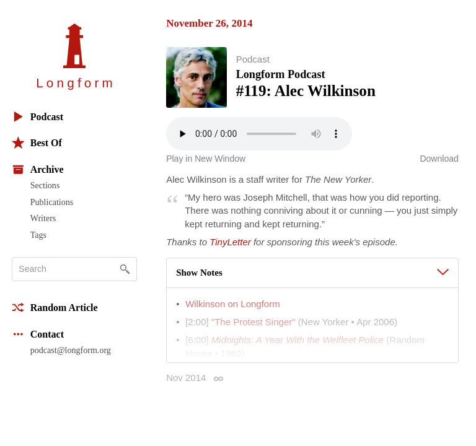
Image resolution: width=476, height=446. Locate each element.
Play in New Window (205, 159)
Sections (45, 185)
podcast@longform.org (70, 350)
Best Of (37, 142)
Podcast (37, 116)
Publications (51, 202)
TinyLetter (230, 242)
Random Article (55, 307)
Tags (38, 235)
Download (439, 159)
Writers (43, 218)
